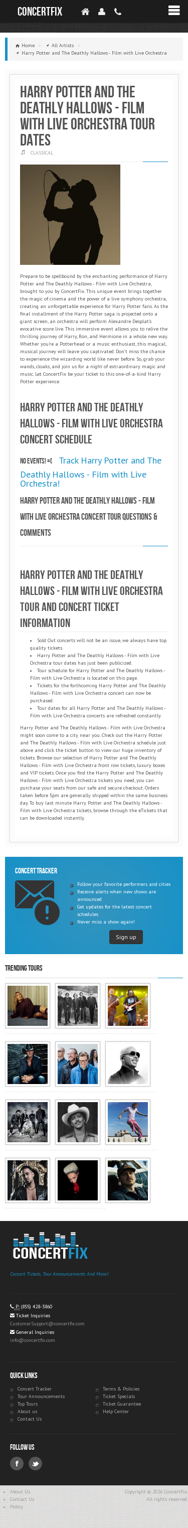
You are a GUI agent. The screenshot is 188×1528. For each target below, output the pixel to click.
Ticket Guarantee (122, 1404)
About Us (20, 1491)
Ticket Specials (119, 1396)
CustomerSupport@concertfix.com (47, 1323)
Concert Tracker (35, 1389)
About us (27, 1411)
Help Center (116, 1411)
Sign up (126, 937)
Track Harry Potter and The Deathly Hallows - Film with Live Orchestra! (90, 471)
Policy (16, 1506)
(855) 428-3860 (36, 1306)
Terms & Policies (121, 1389)
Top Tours (28, 1404)
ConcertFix (40, 12)
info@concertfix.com (32, 1340)
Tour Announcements (41, 1396)
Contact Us (30, 1419)
